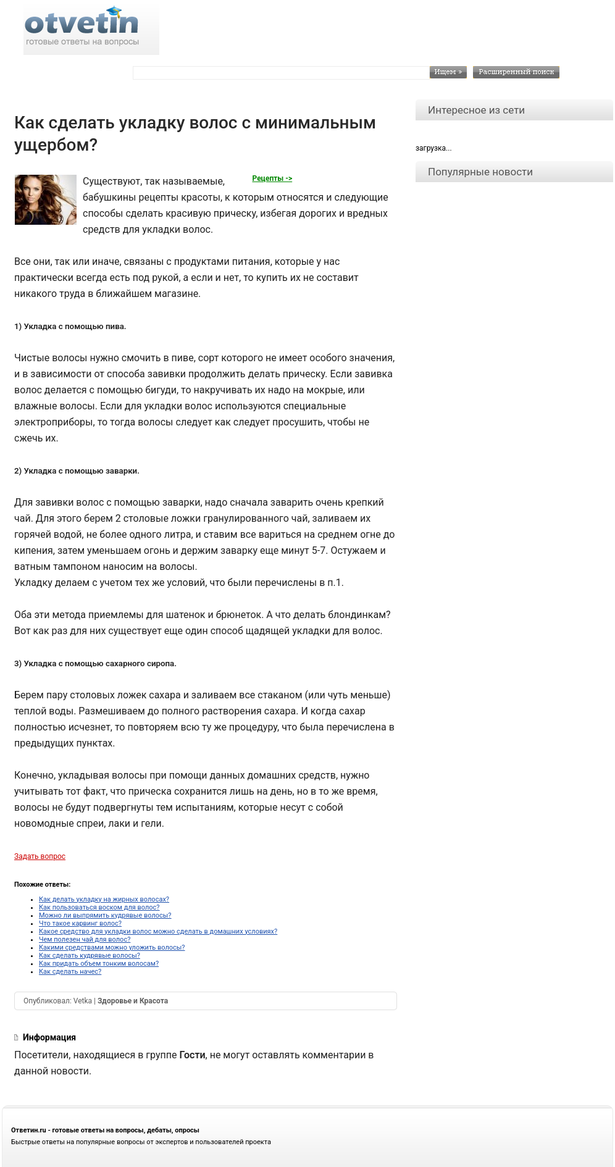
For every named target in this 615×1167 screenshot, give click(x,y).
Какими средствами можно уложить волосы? (112, 947)
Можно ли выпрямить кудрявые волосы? (105, 915)
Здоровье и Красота (133, 1001)
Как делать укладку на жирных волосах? (104, 899)
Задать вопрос (39, 856)
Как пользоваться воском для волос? (99, 907)
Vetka (82, 1001)
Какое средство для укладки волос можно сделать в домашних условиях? (158, 931)
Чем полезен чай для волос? (84, 939)
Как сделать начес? (70, 972)
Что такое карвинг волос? (80, 923)
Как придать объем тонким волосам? (99, 964)
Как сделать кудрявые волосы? (89, 956)
